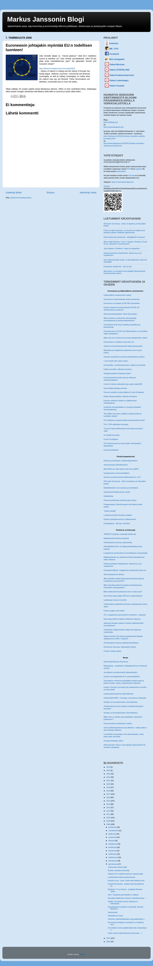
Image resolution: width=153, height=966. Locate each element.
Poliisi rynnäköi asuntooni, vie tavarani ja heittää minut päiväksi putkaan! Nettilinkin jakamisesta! (124, 231)
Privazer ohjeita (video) (112, 651)
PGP (129, 169)
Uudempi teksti (14, 192)
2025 (108, 767)
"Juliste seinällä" (110, 511)
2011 (108, 814)
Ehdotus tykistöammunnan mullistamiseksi (120, 519)
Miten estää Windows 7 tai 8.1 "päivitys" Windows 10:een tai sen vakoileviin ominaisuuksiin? (125, 243)
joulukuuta (112, 827)
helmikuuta (112, 861)
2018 (108, 791)
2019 (108, 787)
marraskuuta (113, 830)
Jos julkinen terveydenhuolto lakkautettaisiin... (121, 672)
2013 (108, 807)
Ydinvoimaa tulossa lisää (117, 867)
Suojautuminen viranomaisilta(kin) (116, 473)
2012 (108, 811)
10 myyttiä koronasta (112, 435)
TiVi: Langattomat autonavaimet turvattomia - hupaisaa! (125, 615)
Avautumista (112, 912)
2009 (108, 821)
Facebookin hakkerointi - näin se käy (117, 266)
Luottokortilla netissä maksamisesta (121, 877)
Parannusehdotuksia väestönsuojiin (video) (120, 500)
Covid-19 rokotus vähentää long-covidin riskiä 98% (123, 384)
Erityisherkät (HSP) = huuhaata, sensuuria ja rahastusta (125, 698)
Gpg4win (138, 169)
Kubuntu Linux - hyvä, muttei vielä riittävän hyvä (126, 880)
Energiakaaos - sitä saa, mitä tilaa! (117, 523)
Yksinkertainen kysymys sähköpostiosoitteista (121, 643)
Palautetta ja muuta (115, 916)
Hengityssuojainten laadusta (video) (117, 373)
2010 (108, 818)
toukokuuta (112, 851)
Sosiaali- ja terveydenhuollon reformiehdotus (121, 702)
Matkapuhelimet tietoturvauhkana (116, 538)
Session (107, 186)
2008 (108, 824)
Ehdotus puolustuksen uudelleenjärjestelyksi (120, 461)
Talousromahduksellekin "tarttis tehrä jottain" (120, 314)
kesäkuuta (112, 847)
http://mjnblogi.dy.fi (111, 122)
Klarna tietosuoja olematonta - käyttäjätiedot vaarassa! (124, 237)
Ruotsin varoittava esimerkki (118, 870)
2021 (108, 780)
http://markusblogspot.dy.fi (114, 127)
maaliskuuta (113, 857)
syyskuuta (112, 837)
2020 (108, 784)
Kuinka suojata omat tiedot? (114, 611)
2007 (108, 938)
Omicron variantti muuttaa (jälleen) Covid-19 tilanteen (124, 392)
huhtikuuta (112, 854)
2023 (108, 774)
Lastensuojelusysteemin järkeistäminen (119, 694)
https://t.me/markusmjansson (123, 182)
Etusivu (51, 192)
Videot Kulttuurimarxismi (121, 75)
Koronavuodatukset (111, 450)
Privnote (131, 175)
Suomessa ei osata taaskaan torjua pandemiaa (121, 299)
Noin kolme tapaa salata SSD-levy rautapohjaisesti (123, 596)
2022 (108, 777)
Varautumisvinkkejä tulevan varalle (117, 492)
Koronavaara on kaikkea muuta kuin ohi (119, 342)
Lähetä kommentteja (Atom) (20, 198)
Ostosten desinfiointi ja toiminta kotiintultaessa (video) (124, 357)
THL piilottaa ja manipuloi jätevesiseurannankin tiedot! (124, 420)
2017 (108, 794)
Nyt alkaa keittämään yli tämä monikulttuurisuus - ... (127, 898)
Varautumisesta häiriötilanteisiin (116, 465)
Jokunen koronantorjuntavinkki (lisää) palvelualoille (123, 346)
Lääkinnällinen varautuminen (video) (117, 295)
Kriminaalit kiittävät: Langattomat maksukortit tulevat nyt (125, 570)
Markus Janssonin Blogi (45, 19)
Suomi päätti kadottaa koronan (115, 388)
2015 (108, 801)
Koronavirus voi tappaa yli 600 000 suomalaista (122, 303)
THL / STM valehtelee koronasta (116, 424)
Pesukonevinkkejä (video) (113, 741)
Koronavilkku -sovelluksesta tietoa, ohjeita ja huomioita (124, 365)
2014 (108, 804)
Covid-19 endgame (111, 439)
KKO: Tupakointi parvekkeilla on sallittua (123, 895)
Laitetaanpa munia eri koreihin (115, 600)
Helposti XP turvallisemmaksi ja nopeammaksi (125, 874)
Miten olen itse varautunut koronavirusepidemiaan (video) (125, 338)
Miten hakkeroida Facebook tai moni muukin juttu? (123, 592)
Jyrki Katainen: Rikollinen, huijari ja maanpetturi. (122, 248)
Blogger (82, 954)
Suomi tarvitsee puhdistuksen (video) (118, 723)
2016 (108, 797)
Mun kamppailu (116, 59)
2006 (108, 942)
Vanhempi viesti (88, 192)
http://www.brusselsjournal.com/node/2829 (57, 68)
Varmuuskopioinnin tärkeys (114, 574)
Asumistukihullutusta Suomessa (116, 662)
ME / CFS (113, 48)
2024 (108, 770)
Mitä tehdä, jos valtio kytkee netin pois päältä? (121, 469)
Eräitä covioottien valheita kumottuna (118, 369)
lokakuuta (112, 834)
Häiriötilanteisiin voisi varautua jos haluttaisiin (121, 488)
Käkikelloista (108, 496)
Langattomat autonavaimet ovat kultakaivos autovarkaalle (125, 553)
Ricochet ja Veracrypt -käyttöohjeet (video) (120, 647)
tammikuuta (113, 864)
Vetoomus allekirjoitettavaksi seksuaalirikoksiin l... (127, 919)
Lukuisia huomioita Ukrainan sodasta (118, 515)
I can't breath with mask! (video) (116, 361)
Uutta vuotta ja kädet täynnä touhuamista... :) (125, 933)
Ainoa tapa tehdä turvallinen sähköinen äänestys (122, 619)
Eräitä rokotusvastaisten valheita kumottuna (120, 396)
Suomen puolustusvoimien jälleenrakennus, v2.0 (122, 477)
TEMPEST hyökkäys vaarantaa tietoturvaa (120, 534)
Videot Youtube (116, 86)
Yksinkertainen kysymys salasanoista (118, 542)
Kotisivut (113, 43)
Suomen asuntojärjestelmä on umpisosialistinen (122, 676)
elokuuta (111, 841)
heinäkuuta (112, 844)
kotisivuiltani (121, 171)
